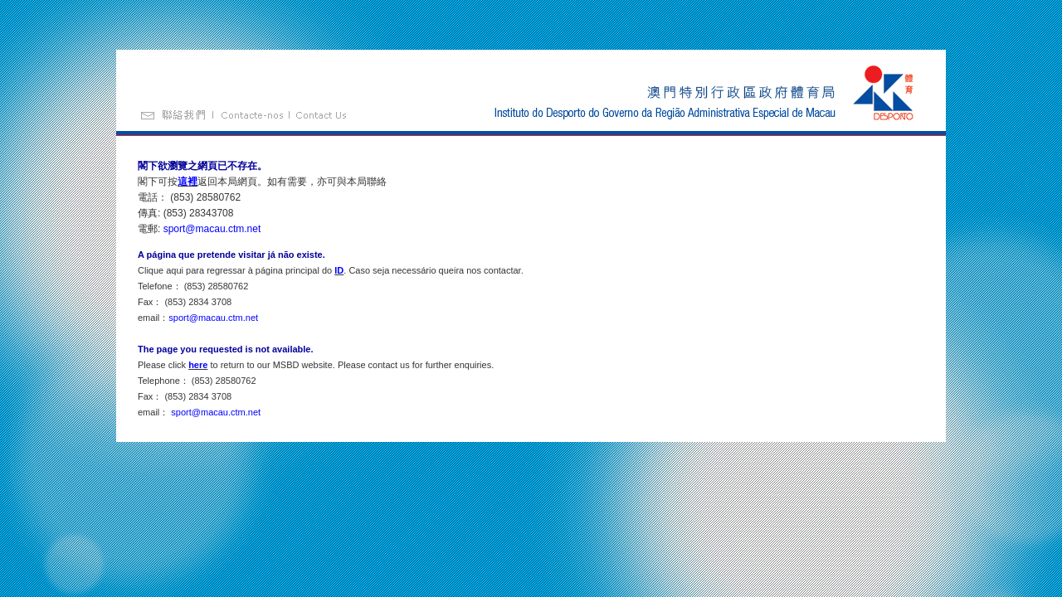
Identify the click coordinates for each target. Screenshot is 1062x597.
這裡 (187, 181)
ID (338, 270)
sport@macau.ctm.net (212, 229)
